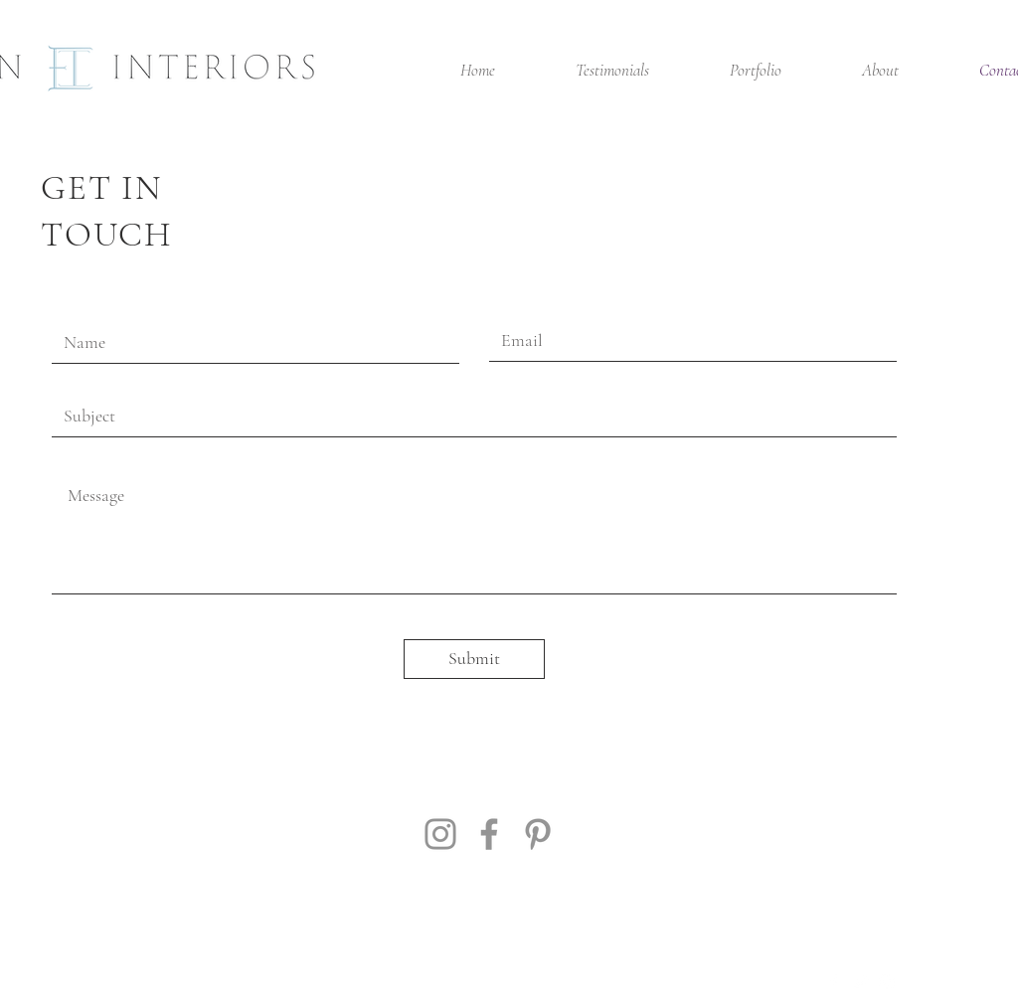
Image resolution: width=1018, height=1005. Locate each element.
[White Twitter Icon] (860, 982)
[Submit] (474, 659)
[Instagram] (440, 834)
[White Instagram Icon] (887, 982)
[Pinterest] (538, 834)
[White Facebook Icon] (833, 982)
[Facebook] (489, 834)
